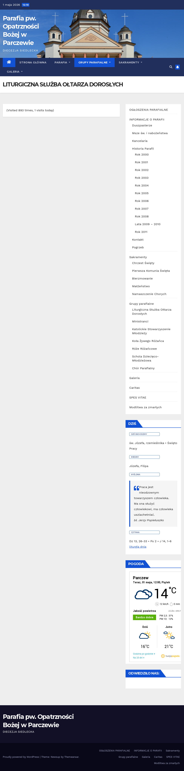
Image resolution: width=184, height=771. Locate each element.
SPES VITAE (137, 397)
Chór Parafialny (143, 368)
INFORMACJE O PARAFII (146, 119)
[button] (170, 67)
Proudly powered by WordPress (21, 757)
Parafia (62, 62)
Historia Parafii (143, 148)
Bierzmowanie (142, 278)
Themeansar (71, 757)
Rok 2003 (141, 177)
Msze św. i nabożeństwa (150, 133)
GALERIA (15, 71)
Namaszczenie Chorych (149, 294)
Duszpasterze (142, 125)
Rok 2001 (141, 162)
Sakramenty (130, 62)
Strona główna (33, 62)
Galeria (134, 378)
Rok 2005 (141, 193)
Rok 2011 (141, 232)
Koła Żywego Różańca (148, 341)
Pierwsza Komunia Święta (151, 270)
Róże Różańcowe (144, 348)
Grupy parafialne (94, 62)
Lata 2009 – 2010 (147, 224)
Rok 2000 (142, 154)
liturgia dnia (137, 546)
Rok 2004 (142, 185)
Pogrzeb (138, 247)
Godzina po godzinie (143, 654)
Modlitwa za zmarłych (145, 407)
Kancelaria (139, 141)
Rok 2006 (142, 201)
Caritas (134, 387)
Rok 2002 (141, 170)
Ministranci (140, 321)
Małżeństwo (141, 286)
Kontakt (138, 239)
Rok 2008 (142, 216)
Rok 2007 (141, 208)
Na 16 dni (137, 657)
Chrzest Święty (143, 263)
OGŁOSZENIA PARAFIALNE (148, 109)
